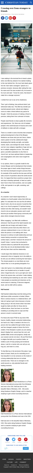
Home (4, 459)
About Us (6, 465)
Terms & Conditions (24, 465)
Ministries (27, 459)
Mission (11, 459)
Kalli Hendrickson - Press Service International (13, 14)
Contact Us (14, 465)
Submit (26, 448)
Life (16, 462)
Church (18, 459)
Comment (23, 462)
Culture (10, 462)
